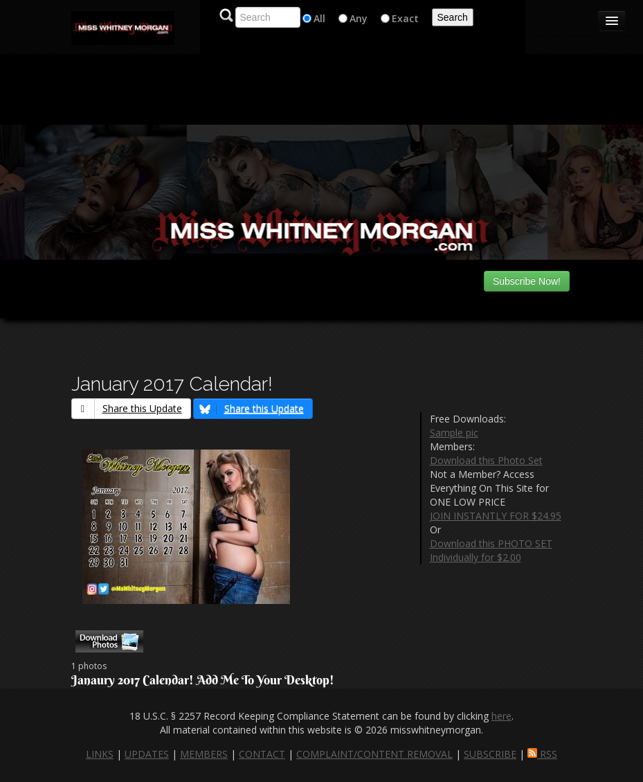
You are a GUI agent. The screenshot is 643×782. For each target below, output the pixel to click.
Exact (405, 18)
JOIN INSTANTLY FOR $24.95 (495, 515)
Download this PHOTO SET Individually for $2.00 (491, 550)
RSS (542, 754)
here (501, 715)
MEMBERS (204, 754)
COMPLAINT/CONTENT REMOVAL (374, 754)
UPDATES (147, 754)
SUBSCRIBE (490, 754)
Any (359, 18)
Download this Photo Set (486, 460)
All (319, 18)
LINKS (100, 754)
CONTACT (262, 754)
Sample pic (454, 432)
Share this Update (127, 408)
